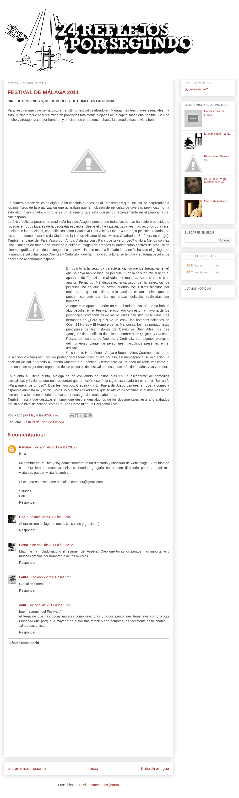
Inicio (93, 768)
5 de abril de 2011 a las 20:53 (54, 447)
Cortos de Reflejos (216, 201)
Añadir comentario (24, 643)
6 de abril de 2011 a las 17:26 (49, 605)
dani (22, 605)
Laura (23, 577)
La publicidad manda (217, 133)
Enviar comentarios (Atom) (99, 785)
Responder (27, 502)
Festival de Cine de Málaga (43, 422)
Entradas (194, 265)
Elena (23, 545)
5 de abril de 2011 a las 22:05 (49, 517)
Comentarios (197, 272)
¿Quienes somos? (196, 89)
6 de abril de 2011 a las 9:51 (51, 577)
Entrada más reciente (27, 768)
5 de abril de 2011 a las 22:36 (51, 545)
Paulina (25, 447)
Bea (22, 517)
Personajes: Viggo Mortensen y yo (215, 180)
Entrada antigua (155, 768)
